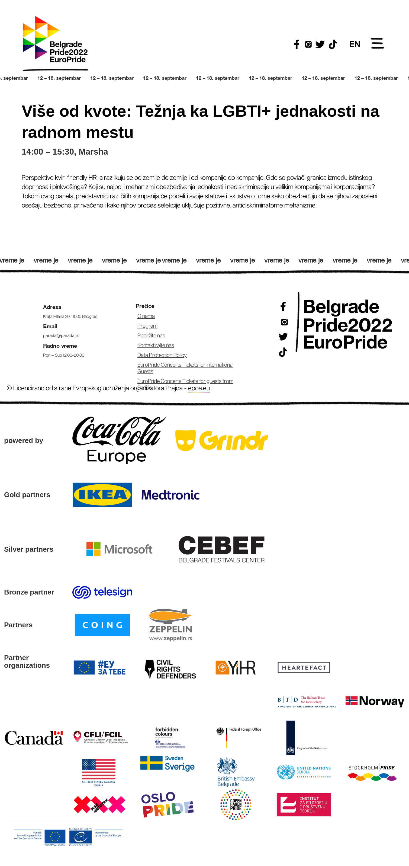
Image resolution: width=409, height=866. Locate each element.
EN (354, 44)
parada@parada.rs (61, 335)
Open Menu (377, 44)
